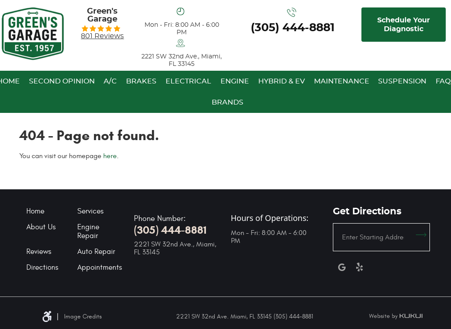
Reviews (38, 251)
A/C (110, 81)
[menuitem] (62, 81)
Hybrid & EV (281, 81)
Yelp (359, 267)
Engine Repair (88, 231)
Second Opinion (62, 81)
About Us (41, 227)
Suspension (402, 81)
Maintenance (341, 81)
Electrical (188, 81)
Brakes (141, 81)
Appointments (99, 267)
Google (341, 267)
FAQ (443, 81)
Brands (227, 102)
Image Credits (83, 316)
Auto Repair (96, 251)
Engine (234, 81)
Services (90, 211)
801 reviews (102, 36)
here (110, 156)
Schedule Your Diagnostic (403, 25)
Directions (42, 267)
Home (35, 211)
